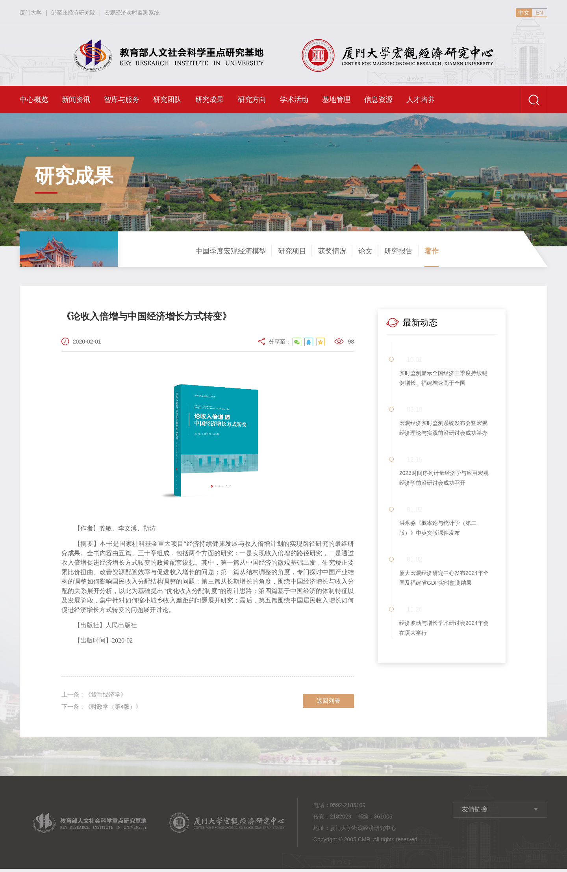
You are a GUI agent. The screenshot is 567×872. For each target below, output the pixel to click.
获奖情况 (332, 251)
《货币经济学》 (96, 695)
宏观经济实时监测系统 (131, 12)
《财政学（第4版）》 (104, 709)
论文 (365, 251)
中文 (523, 12)
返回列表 (328, 702)
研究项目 (292, 251)
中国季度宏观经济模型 (230, 251)
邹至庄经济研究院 (73, 12)
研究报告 (398, 251)
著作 (431, 251)
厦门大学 (31, 12)
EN (539, 12)
